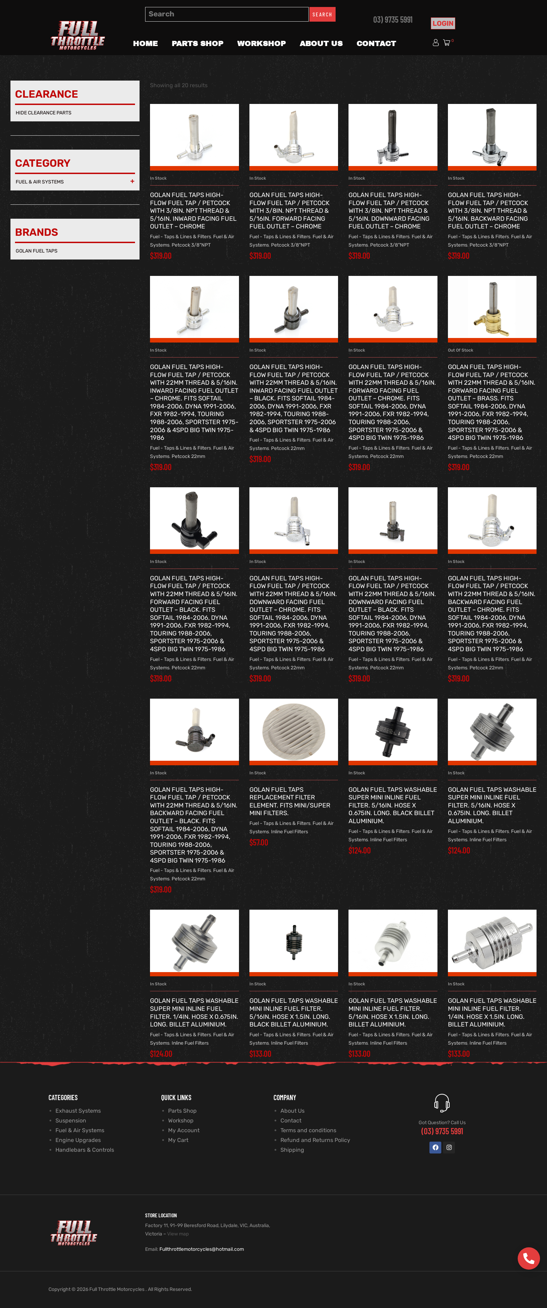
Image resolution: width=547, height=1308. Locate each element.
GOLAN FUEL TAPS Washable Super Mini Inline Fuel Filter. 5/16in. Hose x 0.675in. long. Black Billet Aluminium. (393, 805)
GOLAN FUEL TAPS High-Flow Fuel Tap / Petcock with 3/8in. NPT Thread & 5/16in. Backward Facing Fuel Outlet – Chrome (488, 210)
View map (178, 1234)
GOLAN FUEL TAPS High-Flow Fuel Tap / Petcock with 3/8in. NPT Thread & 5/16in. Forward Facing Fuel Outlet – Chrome (289, 210)
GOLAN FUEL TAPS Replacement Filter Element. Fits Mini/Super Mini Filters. (289, 801)
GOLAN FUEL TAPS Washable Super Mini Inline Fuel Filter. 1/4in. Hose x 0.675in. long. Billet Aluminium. (194, 1012)
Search (322, 14)
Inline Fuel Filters (289, 832)
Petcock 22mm (188, 456)
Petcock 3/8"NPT (191, 245)
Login (443, 23)
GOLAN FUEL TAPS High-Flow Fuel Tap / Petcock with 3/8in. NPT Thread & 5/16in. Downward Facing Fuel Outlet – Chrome (389, 210)
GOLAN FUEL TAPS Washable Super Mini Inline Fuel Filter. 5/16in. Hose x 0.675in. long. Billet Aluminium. (492, 805)
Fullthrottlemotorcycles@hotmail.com (201, 1249)
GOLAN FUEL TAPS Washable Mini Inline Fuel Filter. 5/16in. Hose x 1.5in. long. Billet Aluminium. (393, 1012)
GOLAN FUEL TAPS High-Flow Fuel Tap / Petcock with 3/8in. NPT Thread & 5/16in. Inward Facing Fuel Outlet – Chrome (193, 210)
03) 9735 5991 (393, 19)
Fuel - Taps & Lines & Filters (180, 237)
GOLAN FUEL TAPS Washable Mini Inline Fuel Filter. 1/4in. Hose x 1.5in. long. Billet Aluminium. (492, 1012)
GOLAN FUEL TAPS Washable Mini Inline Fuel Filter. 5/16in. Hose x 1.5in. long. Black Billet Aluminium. (293, 1012)
